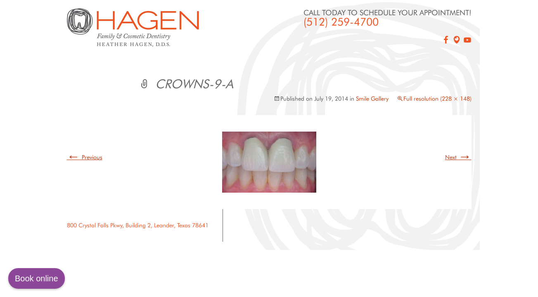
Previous (84, 157)
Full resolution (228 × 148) (437, 98)
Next (458, 157)
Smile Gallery (372, 98)
